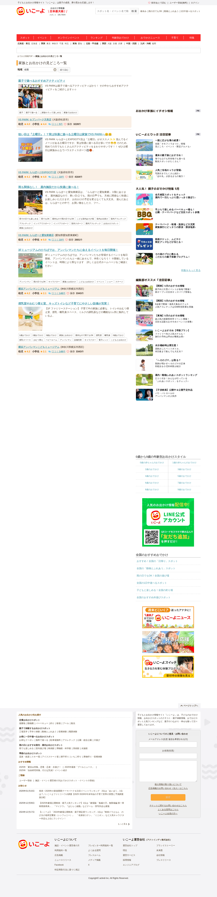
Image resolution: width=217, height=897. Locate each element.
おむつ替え (38, 340)
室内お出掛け (102, 219)
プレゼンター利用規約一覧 (100, 845)
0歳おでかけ (118, 335)
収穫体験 (63, 731)
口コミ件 (55, 124)
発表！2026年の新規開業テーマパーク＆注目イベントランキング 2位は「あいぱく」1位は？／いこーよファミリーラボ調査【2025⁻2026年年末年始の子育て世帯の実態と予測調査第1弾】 (81, 794)
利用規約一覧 (61, 850)
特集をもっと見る (191, 270)
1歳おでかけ (24, 335)
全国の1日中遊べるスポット (152, 582)
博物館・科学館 (63, 748)
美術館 (76, 748)
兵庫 (120, 43)
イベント (42, 37)
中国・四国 (131, 43)
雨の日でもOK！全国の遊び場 (153, 575)
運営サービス (129, 855)
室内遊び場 (41, 748)
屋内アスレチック (93, 223)
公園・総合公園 (84, 740)
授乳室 (99, 335)
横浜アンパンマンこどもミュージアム (38, 288)
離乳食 (107, 335)
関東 (43, 43)
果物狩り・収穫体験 (92, 756)
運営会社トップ (130, 845)
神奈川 (55, 43)
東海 (75, 43)
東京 (48, 43)
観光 (73, 723)
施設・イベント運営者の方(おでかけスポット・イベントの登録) (65, 780)
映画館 (51, 748)
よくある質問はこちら (168, 809)
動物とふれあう (171, 11)
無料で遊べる (42, 740)
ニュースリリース (63, 860)
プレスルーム (94, 855)
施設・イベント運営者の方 (67, 845)
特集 (192, 37)
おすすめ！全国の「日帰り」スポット (157, 561)
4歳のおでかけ (152, 476)
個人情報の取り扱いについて (168, 784)
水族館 (84, 748)
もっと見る (122, 824)
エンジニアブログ (131, 865)
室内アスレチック (118, 219)
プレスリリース (163, 860)
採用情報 (127, 860)
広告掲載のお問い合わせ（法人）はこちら (168, 788)
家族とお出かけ (26, 228)
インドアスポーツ (61, 223)
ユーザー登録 (25, 780)
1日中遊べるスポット (191, 11)
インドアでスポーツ (42, 223)
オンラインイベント (68, 37)
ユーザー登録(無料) (178, 3)
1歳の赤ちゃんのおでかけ (184, 462)
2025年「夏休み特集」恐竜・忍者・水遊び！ (40, 767)
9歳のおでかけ (184, 489)
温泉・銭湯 (24, 756)
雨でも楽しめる (26, 748)
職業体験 (73, 731)
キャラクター (54, 282)
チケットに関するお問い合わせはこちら (168, 805)
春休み (143, 11)
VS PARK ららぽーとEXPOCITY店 (37, 172)
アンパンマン (25, 282)
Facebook (59, 865)
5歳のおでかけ (184, 476)
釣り (52, 723)
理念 (125, 850)
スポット (25, 37)
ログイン (195, 3)
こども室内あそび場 (85, 219)
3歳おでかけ (51, 335)
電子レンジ (103, 340)
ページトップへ (189, 706)
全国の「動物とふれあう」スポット (156, 568)
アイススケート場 (50, 756)
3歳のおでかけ (184, 469)
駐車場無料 (55, 740)
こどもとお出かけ (86, 282)
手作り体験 (35, 731)
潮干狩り (65, 756)
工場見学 (23, 731)
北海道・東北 (23, 43)
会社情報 (160, 855)
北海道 (34, 43)
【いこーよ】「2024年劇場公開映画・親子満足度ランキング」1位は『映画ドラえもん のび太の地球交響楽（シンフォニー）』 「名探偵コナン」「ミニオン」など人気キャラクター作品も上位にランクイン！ (81, 815)
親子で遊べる (31, 112)
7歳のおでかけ (184, 483)
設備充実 (78, 340)
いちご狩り (76, 756)
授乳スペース (25, 340)
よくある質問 (94, 850)
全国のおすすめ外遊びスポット (154, 597)
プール (66, 723)
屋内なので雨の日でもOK (63, 219)
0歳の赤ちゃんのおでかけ (152, 462)
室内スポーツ (77, 223)
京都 (115, 43)
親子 (21, 112)
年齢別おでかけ (120, 37)
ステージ (119, 282)
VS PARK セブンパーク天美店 (34, 119)
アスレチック (25, 223)
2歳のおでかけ (152, 469)
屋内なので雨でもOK (84, 335)
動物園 (30, 723)
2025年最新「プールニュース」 (79, 767)
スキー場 (36, 756)
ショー (110, 282)
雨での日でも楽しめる (28, 219)
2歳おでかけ (38, 335)
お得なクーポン (26, 740)
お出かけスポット (111, 223)
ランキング (97, 37)
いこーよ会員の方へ (168, 813)
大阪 (109, 43)
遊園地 (22, 723)
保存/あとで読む (157, 3)
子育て (174, 37)
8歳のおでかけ (152, 489)
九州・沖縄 (145, 43)
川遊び (97, 740)
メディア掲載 (94, 860)
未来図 (159, 850)
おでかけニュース (150, 37)
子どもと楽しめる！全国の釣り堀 (155, 590)
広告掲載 (59, 855)
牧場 (58, 723)
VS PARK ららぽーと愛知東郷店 (36, 235)
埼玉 (67, 43)
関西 (104, 43)
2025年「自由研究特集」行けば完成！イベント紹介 (43, 770)
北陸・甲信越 (92, 43)
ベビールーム (51, 340)
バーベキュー (42, 723)
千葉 (61, 43)
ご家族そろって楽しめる (50, 112)
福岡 (154, 43)
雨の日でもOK (155, 11)
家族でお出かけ (70, 112)
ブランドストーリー (165, 845)
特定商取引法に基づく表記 (67, 869)
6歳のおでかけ (152, 483)
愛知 (80, 43)
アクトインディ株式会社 (158, 840)
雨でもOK (45, 219)
